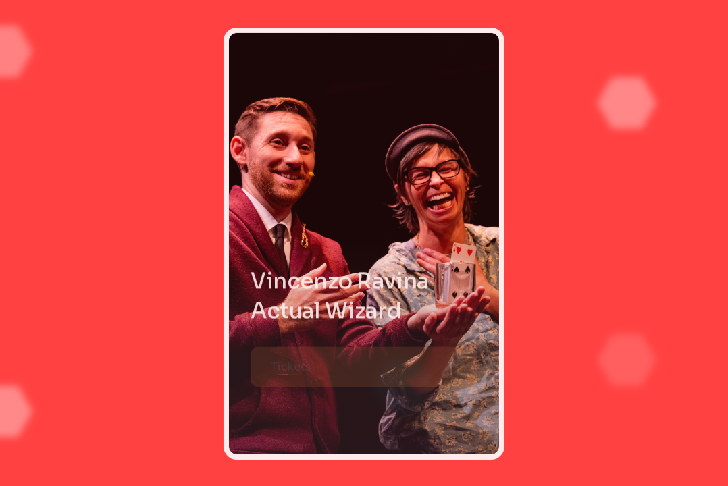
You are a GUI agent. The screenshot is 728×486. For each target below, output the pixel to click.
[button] (364, 368)
